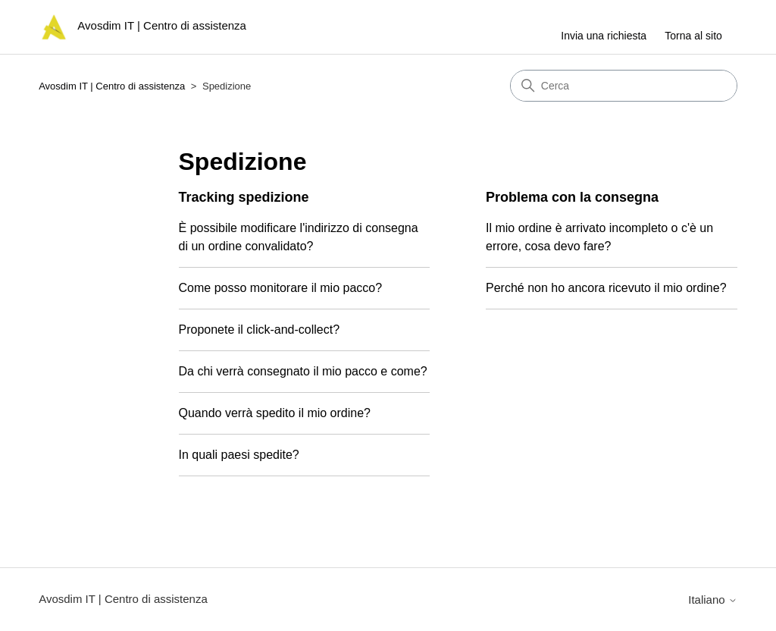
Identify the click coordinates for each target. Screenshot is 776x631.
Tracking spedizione (244, 197)
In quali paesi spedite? (239, 454)
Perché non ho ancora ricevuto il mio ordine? (606, 287)
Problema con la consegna (572, 197)
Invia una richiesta (603, 36)
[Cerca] (624, 86)
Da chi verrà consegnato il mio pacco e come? (303, 371)
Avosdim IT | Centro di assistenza (112, 86)
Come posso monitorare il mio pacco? (281, 287)
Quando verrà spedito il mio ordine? (275, 413)
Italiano (712, 599)
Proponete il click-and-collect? (259, 329)
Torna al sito (693, 36)
